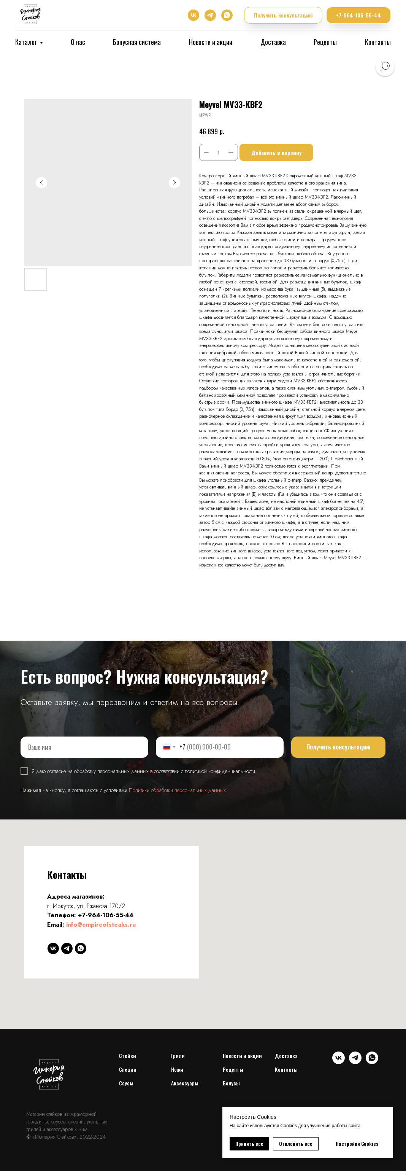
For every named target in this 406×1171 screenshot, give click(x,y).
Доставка (273, 42)
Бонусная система (137, 42)
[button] (283, 15)
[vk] (193, 15)
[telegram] (210, 15)
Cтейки (127, 1056)
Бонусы (231, 1083)
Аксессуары (184, 1083)
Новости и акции (210, 42)
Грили (178, 1056)
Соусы (126, 1083)
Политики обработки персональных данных (177, 790)
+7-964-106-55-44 (105, 915)
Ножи (177, 1069)
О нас (78, 42)
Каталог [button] (26, 42)
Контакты (378, 42)
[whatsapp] (227, 15)
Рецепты (325, 42)
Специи (127, 1069)
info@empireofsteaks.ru (101, 924)
